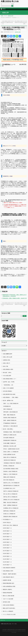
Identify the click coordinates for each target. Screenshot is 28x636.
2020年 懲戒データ (7, 542)
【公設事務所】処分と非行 (9, 488)
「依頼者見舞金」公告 (8, 385)
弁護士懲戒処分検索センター (9, 378)
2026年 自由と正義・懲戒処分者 (10, 525)
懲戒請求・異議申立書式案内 (9, 574)
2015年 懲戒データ (7, 556)
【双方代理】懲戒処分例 (8, 479)
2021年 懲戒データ (7, 539)
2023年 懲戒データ (7, 533)
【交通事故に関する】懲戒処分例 (10, 508)
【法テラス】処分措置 (8, 598)
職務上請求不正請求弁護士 (9, 608)
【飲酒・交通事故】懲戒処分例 (10, 505)
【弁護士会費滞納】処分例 (9, 454)
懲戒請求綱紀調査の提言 (8, 583)
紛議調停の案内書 (7, 580)
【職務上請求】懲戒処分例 (9, 477)
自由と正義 (5, 366)
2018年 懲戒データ (7, 547)
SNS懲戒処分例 (7, 406)
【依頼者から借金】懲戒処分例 (10, 471)
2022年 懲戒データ (7, 536)
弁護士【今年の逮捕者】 (8, 388)
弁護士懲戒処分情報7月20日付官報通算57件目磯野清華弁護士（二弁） (7, 22)
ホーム (3, 620)
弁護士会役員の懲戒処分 (8, 605)
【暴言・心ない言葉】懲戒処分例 (10, 403)
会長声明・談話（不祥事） (9, 381)
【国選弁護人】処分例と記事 (9, 446)
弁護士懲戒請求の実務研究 (9, 567)
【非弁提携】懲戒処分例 (8, 437)
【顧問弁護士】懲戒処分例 (9, 510)
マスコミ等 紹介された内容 (9, 614)
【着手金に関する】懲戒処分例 (10, 496)
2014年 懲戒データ (7, 559)
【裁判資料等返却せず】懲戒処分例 (11, 485)
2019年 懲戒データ (7, 545)
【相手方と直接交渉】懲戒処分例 (10, 491)
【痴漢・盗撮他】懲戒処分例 (9, 420)
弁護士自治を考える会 (10, 1)
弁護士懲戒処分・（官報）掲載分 (10, 397)
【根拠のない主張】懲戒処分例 (10, 474)
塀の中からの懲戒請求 (8, 611)
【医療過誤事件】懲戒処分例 (9, 440)
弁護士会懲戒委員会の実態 (9, 586)
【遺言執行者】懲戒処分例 (9, 460)
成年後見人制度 (10, 15)
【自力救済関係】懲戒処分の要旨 (10, 468)
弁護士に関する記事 (7, 357)
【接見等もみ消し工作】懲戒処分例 (11, 482)
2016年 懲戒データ (7, 553)
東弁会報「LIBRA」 (7, 372)
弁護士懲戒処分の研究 (8, 570)
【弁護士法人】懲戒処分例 (9, 513)
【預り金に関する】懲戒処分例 (10, 494)
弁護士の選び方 (6, 363)
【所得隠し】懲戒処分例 (8, 465)
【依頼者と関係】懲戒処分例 (9, 417)
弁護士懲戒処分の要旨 (8, 369)
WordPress (9, 631)
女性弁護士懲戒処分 (7, 391)
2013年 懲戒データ (7, 562)
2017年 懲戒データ (7, 550)
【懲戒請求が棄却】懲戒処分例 (10, 516)
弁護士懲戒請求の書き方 (8, 577)
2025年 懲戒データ (7, 528)
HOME (2, 15)
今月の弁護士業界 (7, 375)
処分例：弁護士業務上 (8, 429)
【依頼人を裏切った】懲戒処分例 (10, 451)
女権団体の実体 (6, 360)
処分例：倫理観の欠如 (8, 400)
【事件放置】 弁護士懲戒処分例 (10, 412)
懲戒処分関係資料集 (7, 592)
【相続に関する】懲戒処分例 (9, 457)
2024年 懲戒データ (7, 531)
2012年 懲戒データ (7, 564)
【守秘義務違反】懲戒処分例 (9, 423)
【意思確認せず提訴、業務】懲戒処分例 (12, 432)
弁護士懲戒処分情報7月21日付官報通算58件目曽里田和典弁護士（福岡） (20, 22)
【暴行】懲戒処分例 (7, 409)
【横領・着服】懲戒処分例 (9, 414)
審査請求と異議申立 (7, 589)
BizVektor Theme (16, 631)
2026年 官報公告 (7, 522)
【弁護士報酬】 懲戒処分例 (9, 443)
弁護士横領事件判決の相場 (9, 394)
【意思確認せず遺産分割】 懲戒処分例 (12, 463)
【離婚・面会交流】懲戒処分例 (10, 502)
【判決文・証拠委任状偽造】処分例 (11, 448)
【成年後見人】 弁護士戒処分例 (10, 426)
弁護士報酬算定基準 (7, 353)
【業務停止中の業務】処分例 (9, 434)
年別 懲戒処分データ (7, 519)
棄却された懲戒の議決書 (8, 595)
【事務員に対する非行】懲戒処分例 (11, 499)
